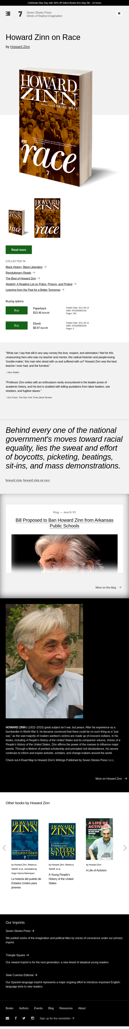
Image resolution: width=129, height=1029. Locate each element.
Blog (51, 1010)
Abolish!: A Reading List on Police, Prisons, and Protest (39, 284)
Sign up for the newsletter (55, 1021)
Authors (23, 1010)
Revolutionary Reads (18, 272)
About (81, 1010)
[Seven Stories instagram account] (32, 1021)
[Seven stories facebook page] (16, 1021)
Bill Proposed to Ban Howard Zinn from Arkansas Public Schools (65, 522)
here (111, 762)
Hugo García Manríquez (23, 876)
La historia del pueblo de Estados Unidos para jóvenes (26, 886)
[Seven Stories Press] (20, 14)
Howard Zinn (20, 47)
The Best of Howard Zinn (21, 278)
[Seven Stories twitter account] (23, 1021)
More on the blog (106, 590)
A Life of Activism (96, 873)
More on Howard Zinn (109, 781)
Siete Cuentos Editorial (19, 977)
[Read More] (19, 249)
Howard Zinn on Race (36, 480)
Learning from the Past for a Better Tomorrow (33, 289)
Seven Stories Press (39, 12)
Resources (66, 1010)
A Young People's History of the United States (61, 881)
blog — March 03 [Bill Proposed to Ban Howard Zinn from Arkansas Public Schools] (64, 512)
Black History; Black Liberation (24, 267)
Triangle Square (15, 957)
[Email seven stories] (7, 1021)
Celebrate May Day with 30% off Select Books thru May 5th (59, 2)
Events (38, 1010)
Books (9, 1010)
